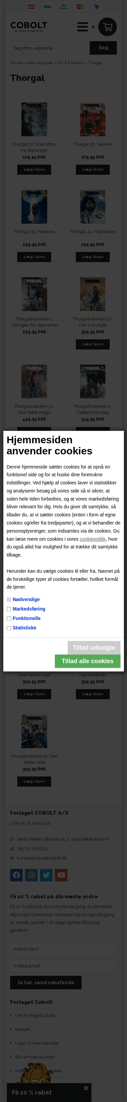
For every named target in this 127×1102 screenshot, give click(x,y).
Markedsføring (29, 609)
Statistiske (24, 628)
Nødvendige (26, 599)
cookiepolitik (93, 539)
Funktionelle (26, 618)
